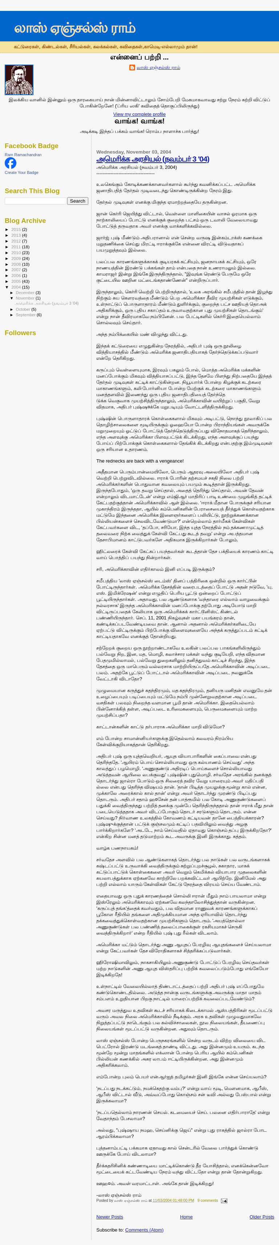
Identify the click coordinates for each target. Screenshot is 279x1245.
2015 (16, 229)
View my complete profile (139, 114)
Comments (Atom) (144, 1230)
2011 (16, 246)
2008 (16, 264)
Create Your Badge (22, 172)
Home (186, 1217)
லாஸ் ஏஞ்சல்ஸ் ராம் (74, 28)
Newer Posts (109, 1217)
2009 (16, 258)
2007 (16, 269)
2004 (16, 287)
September (26, 315)
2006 (16, 275)
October (24, 309)
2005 (16, 281)
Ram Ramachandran (23, 154)
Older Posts (262, 1217)
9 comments (208, 1201)
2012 (16, 241)
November (26, 298)
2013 (16, 235)
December (26, 292)
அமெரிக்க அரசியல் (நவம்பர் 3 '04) (152, 159)
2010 (16, 252)
